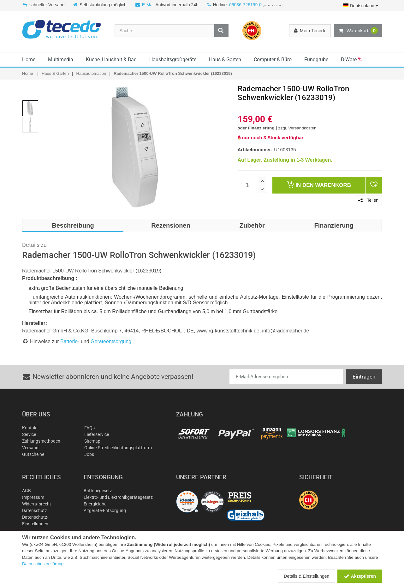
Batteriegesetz (98, 490)
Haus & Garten (225, 60)
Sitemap (92, 441)
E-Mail (148, 4)
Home (28, 60)
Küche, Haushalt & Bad (111, 60)
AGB (26, 490)
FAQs (89, 427)
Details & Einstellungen (306, 576)
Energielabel (95, 503)
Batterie (69, 341)
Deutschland (360, 5)
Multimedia (60, 60)
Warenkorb (358, 30)
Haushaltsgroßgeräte (172, 60)
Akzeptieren (359, 576)
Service (29, 434)
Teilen (368, 200)
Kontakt (30, 427)
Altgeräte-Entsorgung (105, 510)
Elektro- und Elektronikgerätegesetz (118, 497)
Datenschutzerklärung (42, 563)
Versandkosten (302, 128)
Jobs (89, 454)
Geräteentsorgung (111, 341)
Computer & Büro (273, 60)
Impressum (33, 497)
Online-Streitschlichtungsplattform (118, 447)
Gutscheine (33, 454)
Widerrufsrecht (36, 503)
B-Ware (351, 60)
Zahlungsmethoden (41, 441)
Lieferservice (96, 434)
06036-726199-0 (245, 4)
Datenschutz (34, 510)
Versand (30, 447)
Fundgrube (316, 60)
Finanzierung (261, 128)
